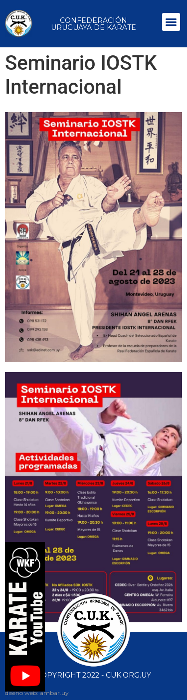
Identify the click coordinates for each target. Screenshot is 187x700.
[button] (171, 22)
